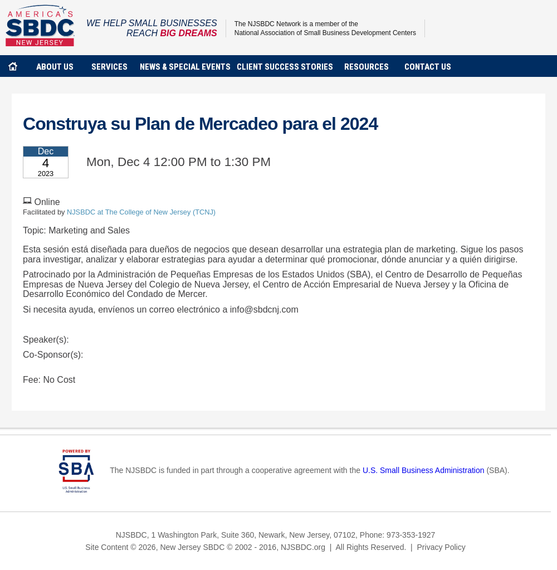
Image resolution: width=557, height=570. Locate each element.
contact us (427, 67)
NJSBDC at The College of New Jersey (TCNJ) (141, 212)
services (109, 67)
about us (55, 67)
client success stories (285, 67)
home (13, 66)
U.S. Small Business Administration (424, 470)
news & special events (185, 67)
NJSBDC (40, 25)
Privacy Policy (441, 547)
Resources (366, 67)
